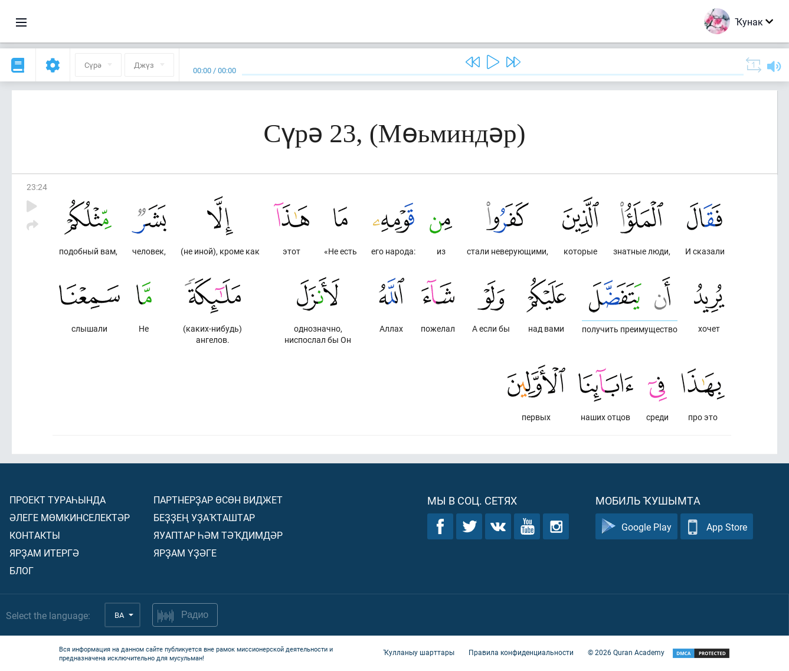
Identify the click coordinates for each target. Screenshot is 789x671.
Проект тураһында (57, 499)
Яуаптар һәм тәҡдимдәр (218, 535)
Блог (21, 570)
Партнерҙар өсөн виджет (218, 499)
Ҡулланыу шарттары (418, 652)
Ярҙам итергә (44, 552)
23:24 (37, 186)
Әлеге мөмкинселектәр (69, 517)
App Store (716, 527)
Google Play (636, 527)
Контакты (34, 535)
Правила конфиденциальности (521, 652)
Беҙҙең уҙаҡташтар (204, 517)
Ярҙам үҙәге (185, 552)
